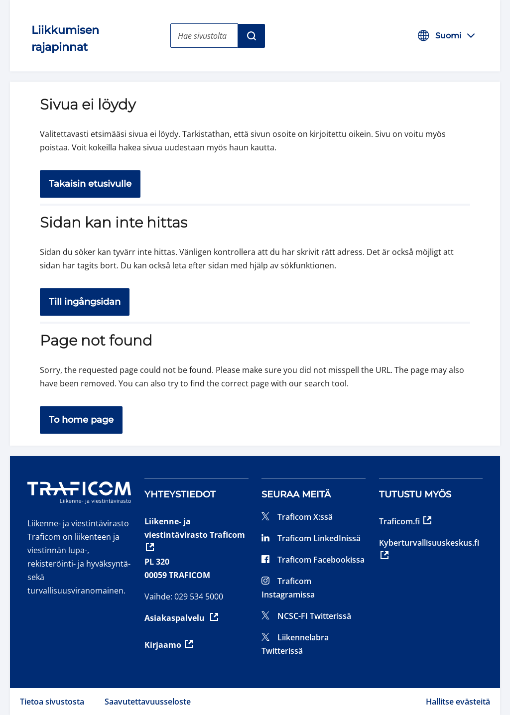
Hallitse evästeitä (458, 701)
